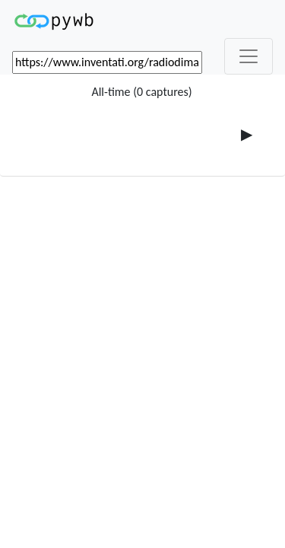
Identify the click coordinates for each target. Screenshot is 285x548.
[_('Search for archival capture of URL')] (107, 62)
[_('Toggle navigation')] (248, 56)
